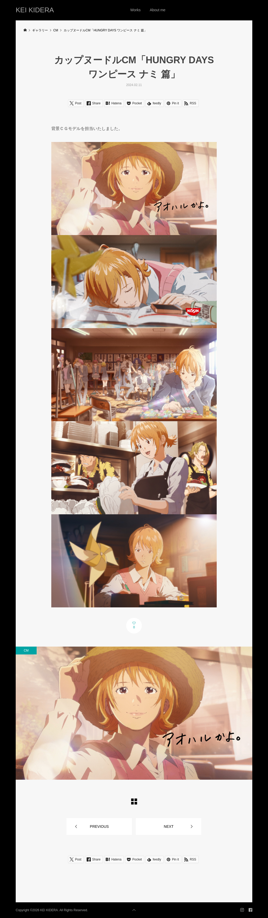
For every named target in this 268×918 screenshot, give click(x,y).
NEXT (169, 826)
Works (135, 10)
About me (157, 10)
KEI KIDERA (35, 10)
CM (26, 650)
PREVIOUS (99, 826)
